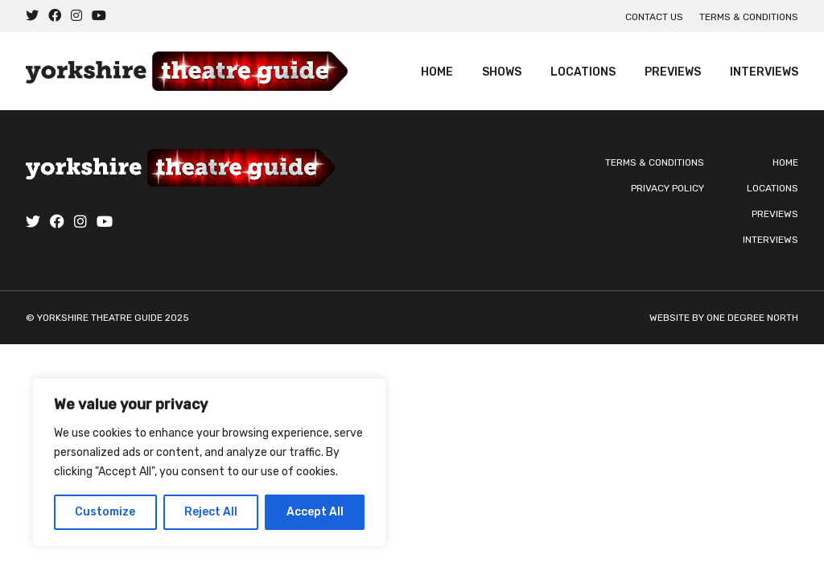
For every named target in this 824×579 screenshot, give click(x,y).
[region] (209, 462)
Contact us (654, 17)
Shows (501, 72)
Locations (583, 72)
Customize (105, 512)
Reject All (210, 512)
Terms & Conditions (748, 17)
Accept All (315, 512)
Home (437, 72)
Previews (673, 72)
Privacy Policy (667, 188)
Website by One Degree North (723, 317)
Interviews (764, 72)
